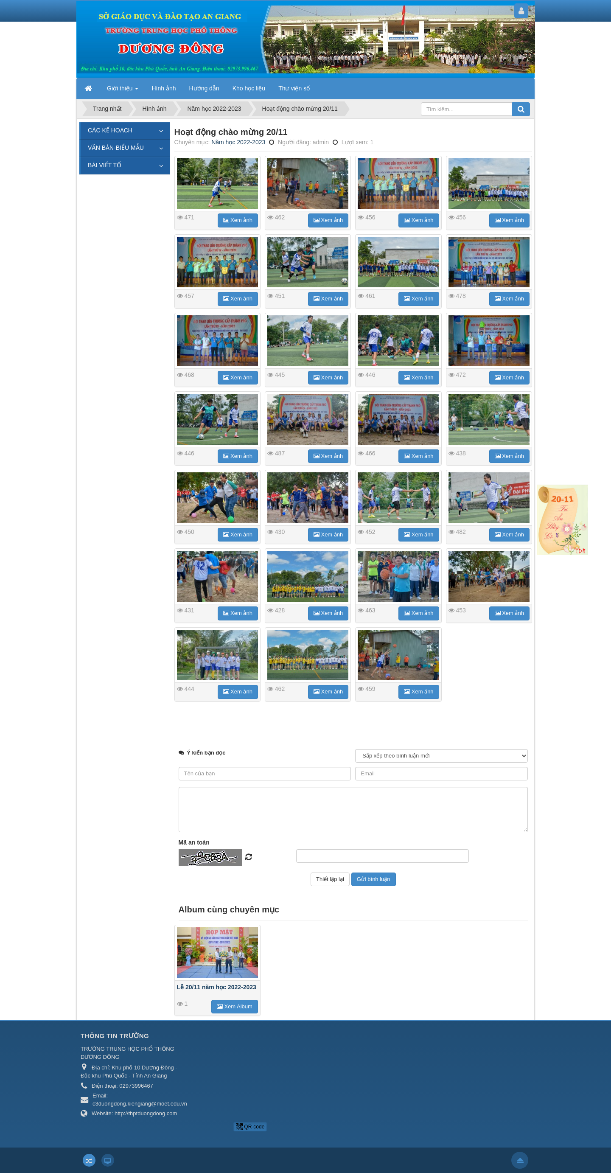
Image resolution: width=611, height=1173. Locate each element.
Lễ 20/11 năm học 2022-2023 (216, 987)
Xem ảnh (237, 220)
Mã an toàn (194, 842)
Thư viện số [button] (294, 88)
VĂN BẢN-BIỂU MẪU (116, 147)
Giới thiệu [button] (122, 91)
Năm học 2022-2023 (238, 142)
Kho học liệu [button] (249, 88)
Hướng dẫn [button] (204, 88)
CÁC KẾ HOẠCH (110, 130)
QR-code (250, 1127)
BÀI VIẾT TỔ (104, 165)
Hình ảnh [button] (163, 88)
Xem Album (234, 1006)
